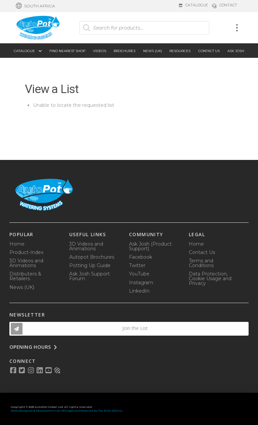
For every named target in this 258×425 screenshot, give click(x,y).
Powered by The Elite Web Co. (101, 410)
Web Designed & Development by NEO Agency (44, 410)
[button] (35, 6)
